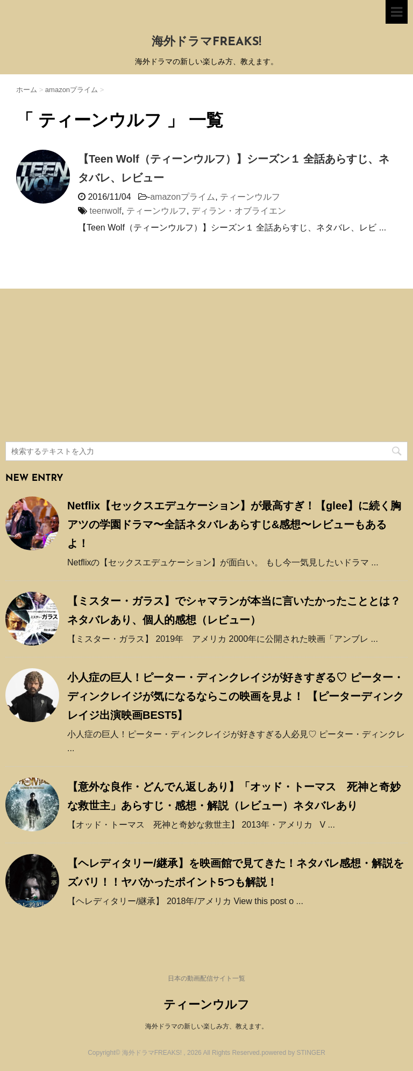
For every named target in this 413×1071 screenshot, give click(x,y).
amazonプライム (182, 196)
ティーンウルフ (250, 196)
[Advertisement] (86, 366)
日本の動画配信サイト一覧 (206, 978)
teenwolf (105, 210)
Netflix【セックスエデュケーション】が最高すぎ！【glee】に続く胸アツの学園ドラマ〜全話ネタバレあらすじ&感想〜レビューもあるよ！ (234, 524)
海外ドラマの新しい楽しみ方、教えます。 (206, 1026)
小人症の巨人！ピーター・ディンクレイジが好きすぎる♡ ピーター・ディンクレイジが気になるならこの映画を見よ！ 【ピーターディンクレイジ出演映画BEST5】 (235, 696)
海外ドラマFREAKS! (206, 42)
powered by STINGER (293, 1052)
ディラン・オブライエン (238, 210)
